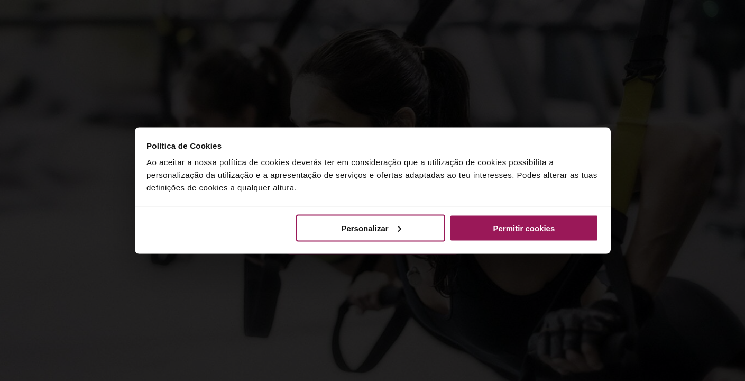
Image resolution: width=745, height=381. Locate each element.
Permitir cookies (524, 227)
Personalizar (371, 227)
